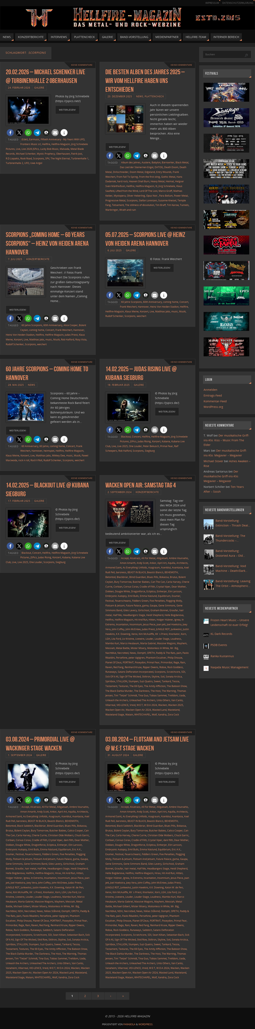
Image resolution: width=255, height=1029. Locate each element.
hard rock (122, 181)
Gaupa (153, 605)
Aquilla (171, 562)
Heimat (170, 181)
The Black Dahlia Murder (119, 690)
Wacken (162, 704)
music (48, 339)
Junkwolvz (176, 629)
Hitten (152, 619)
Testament (111, 686)
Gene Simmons (166, 605)
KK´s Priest (161, 633)
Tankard (166, 681)
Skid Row (42, 939)
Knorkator (174, 633)
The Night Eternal (60, 158)
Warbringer (111, 209)
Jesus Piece (149, 624)
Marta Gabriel (148, 643)
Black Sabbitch (25, 825)
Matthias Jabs (36, 339)
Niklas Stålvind (52, 911)
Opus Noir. (152, 195)
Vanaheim (11, 968)
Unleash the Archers (116, 700)
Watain (129, 714)
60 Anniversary (30, 446)
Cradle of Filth (147, 586)
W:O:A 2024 (150, 704)
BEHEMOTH (171, 572)
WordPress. (145, 1024)
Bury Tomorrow (122, 581)
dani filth (68, 840)
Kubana (166, 441)
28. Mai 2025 (16, 384)
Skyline (155, 676)
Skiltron (146, 676)
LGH (107, 638)
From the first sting (149, 176)
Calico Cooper (75, 830)
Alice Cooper (71, 325)
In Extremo (37, 877)
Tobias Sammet (158, 695)
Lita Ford (116, 638)
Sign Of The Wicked (130, 676)
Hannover (78, 329)
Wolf (154, 714)
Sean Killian (59, 934)
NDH (20, 911)
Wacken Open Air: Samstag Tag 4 (140, 485)
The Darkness (141, 690)
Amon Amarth (127, 562)
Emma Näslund (148, 595)
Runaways (111, 671)
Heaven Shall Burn (139, 181)
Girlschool (143, 610)
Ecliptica (151, 591)
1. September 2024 (20, 755)
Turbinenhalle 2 (14, 163)
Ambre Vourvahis (178, 558)
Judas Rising (144, 441)
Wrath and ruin (127, 209)
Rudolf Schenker (15, 344)
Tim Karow (173, 205)
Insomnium (135, 624)
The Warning (169, 690)
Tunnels (184, 205)
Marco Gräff (165, 190)
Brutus (173, 577)
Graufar (173, 610)
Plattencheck (154, 96)
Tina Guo (143, 695)
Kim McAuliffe (146, 633)
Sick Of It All (111, 676)
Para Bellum (166, 195)
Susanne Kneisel (167, 200)
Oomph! (141, 652)
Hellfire (46, 144)
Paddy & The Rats (165, 652)
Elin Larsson (174, 591)
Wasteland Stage (114, 714)
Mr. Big (174, 648)
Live (18, 148)
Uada (182, 695)
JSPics (133, 441)
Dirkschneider (120, 171)
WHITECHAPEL (142, 714)
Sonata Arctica (174, 676)
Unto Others (163, 700)
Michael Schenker (26, 153)
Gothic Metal (168, 176)
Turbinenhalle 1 (79, 158)
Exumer (176, 595)
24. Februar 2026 (19, 87)
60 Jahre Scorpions (32, 325)
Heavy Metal (158, 181)
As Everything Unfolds (135, 567)
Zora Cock (173, 714)
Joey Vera (31, 882)
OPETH (151, 652)
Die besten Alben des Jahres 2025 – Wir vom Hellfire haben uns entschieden (145, 80)
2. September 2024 (120, 492)
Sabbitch (47, 930)
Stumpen (133, 681)
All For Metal (148, 558)
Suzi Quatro (146, 681)
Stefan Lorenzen (148, 200)
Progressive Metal (115, 200)
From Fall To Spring (127, 176)
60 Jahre (44, 446)
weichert (42, 344)
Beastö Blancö (155, 572)
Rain (182, 662)
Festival (109, 600)
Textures (123, 686)
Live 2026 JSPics (30, 148)
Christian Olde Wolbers (61, 835)
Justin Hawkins (41, 887)
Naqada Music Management (229, 667)
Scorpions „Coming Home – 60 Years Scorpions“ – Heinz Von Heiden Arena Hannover (47, 243)
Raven (108, 667)
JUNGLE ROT (163, 629)
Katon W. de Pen (74, 887)
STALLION (121, 681)
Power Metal (181, 195)
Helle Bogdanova (174, 615)
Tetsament (118, 205)
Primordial (166, 662)
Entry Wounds (164, 171)
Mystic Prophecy (46, 153)
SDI (183, 671)
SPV (47, 158)
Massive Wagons (166, 643)
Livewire (139, 638)
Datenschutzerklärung (237, 3)
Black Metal (182, 162)
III (156, 186)
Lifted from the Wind (127, 190)
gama (145, 605)
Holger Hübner (165, 619)
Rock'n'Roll (36, 460)
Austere (146, 162)
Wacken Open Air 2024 (138, 709)
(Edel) (25, 139)
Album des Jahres (130, 162)
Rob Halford (67, 339)
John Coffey (118, 629)
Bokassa (164, 577)
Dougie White (122, 591)
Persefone (121, 657)
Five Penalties (157, 600)
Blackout (126, 436)
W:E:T (140, 704)
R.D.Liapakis (12, 158)
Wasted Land (159, 709)
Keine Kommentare (80, 65)
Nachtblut (110, 652)
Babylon (156, 162)
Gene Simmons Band (35, 863)
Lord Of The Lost (148, 190)
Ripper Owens (150, 667)
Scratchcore (173, 671)
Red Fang (118, 667)
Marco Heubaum (129, 643)
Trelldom (173, 695)
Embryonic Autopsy (116, 595)
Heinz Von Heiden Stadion (20, 334)
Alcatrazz (135, 558)
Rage (176, 662)
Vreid (132, 704)
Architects (182, 562)
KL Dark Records (221, 634)
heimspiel (49, 450)
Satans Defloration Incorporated (135, 671)
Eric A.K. (76, 849)
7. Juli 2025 (15, 259)
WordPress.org (213, 407)
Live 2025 (122, 446)
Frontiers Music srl (30, 144)
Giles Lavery (130, 610)
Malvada (64, 148)
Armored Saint (113, 567)
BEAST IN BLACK (137, 572)
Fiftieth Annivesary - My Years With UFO (62, 139)
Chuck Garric (82, 835)
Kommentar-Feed (215, 401)
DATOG (159, 167)
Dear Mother (179, 586)
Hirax (58, 873)
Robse (162, 667)
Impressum (210, 3)
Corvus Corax (131, 586)
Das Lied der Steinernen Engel (136, 167)
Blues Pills (152, 577)
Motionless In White (158, 648)
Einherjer (162, 591)
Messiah (110, 648)
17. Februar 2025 (19, 500)
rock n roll (23, 460)
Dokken (109, 591)
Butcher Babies (141, 581)
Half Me (117, 615)
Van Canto (177, 700)
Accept (125, 558)
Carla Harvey (173, 581)
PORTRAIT (128, 662)
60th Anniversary (52, 325)
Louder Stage (162, 638)
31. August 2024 (118, 755)
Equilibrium (164, 595)
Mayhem (182, 643)
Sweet (157, 681)
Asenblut (166, 567)
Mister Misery (138, 648)
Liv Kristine (128, 638)
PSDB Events (219, 645)
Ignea (177, 619)
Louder (149, 638)
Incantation (122, 624)
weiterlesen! (67, 109)
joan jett (161, 624)
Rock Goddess (175, 667)
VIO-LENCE (122, 704)
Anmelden (210, 390)
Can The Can (158, 581)
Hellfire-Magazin (60, 144)
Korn (183, 633)
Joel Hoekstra (174, 624)
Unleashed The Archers (142, 700)
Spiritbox (110, 681)
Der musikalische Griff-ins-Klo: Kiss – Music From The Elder (226, 440)
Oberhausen (63, 153)
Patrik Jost (76, 153)
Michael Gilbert (22, 906)
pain (179, 652)
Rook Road (26, 158)
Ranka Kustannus (222, 656)
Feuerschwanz (123, 600)
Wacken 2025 (175, 704)
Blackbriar (122, 577)
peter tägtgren (136, 657)
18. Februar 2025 (119, 384)
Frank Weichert (63, 329)
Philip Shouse (175, 657)
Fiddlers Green (140, 600)
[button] (10, 132)
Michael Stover (213, 461)
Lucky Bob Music (49, 148)
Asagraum (154, 567)
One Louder (135, 446)
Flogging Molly (174, 600)
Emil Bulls (133, 595)
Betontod (110, 577)
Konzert (18, 339)
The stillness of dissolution (139, 205)
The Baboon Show (177, 686)
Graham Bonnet (159, 610)
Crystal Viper (163, 586)
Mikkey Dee (58, 455)
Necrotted (122, 652)
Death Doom (171, 167)
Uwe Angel (36, 163)
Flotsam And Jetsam (44, 858)
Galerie (39, 87)
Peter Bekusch (151, 446)
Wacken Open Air (115, 709)
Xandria (162, 714)
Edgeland (150, 171)
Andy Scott (142, 562)
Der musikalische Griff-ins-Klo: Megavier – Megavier (221, 476)
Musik (56, 339)
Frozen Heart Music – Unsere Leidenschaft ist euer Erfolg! (230, 622)
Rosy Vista (80, 339)
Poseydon (140, 662)
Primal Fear (166, 446)
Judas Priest (71, 334)
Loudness (176, 638)
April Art (162, 562)
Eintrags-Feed (213, 395)
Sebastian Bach (75, 934)
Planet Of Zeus (113, 662)
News (139, 96)
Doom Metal (136, 171)
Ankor (153, 562)
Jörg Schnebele (166, 186)
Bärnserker (168, 162)
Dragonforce (138, 591)
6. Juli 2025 (115, 250)
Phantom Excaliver (156, 657)
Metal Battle (122, 648)
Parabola (129, 1024)
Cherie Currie (39, 835)
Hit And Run (140, 619)
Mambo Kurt (112, 643)
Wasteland (173, 709)
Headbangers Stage (134, 615)
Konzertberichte (38, 259)
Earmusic (34, 139)
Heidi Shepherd (154, 615)
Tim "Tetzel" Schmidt (125, 695)
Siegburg (150, 450)
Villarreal (110, 704)
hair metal (30, 868)
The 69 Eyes (136, 686)
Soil (163, 676)
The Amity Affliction (155, 686)
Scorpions (38, 158)
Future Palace (133, 605)
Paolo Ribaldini (31, 915)
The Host (156, 690)
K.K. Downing (123, 633)
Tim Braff (160, 205)
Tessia (175, 681)
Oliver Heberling (136, 195)
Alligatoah (162, 558)
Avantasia (177, 567)
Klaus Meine (132, 311)
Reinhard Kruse (133, 667)
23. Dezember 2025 (120, 96)
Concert (49, 329)
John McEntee (133, 629)
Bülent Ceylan (22, 830)
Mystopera (120, 195)
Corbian (118, 586)
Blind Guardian (137, 577)
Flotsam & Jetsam (115, 605)
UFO (26, 163)
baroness (121, 572)
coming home (36, 329)
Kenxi (134, 633)
